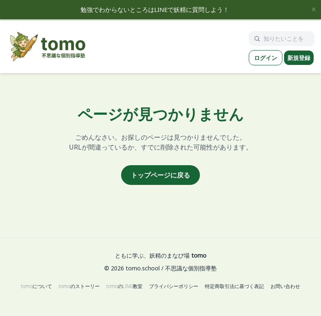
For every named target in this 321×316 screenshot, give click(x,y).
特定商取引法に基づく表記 (234, 286)
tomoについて (36, 286)
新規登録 (298, 58)
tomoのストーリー (79, 286)
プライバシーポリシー (173, 286)
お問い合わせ (285, 286)
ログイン (265, 58)
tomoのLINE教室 (124, 286)
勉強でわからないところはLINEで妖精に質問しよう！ (154, 9)
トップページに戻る (160, 175)
